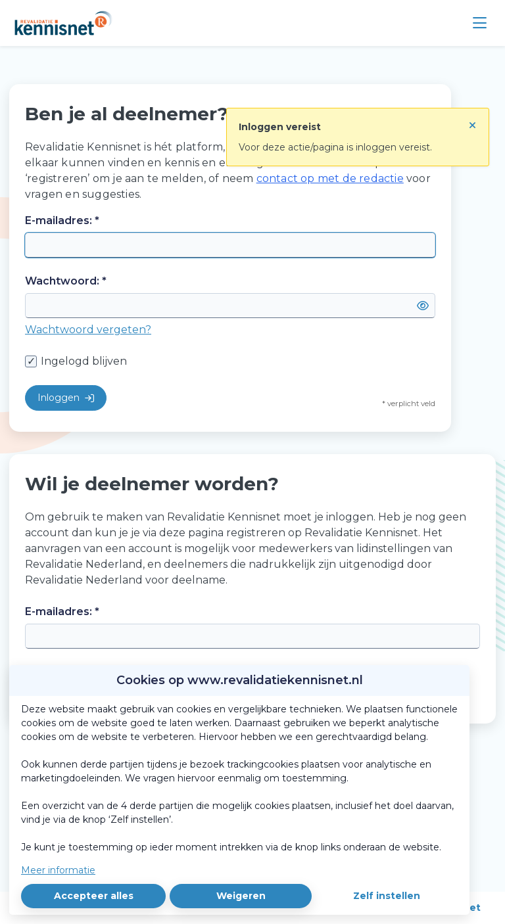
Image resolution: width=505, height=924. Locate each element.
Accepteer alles (93, 896)
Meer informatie (58, 870)
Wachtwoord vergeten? (88, 329)
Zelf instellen (386, 896)
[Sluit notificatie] (472, 120)
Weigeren (241, 896)
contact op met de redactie (330, 178)
